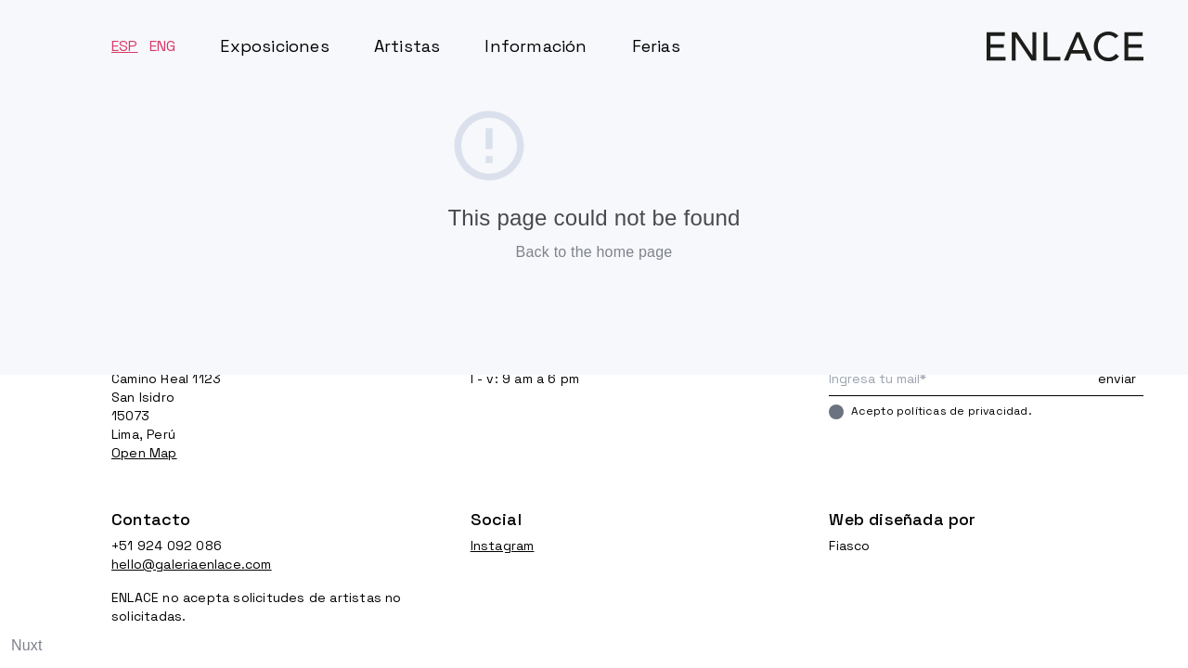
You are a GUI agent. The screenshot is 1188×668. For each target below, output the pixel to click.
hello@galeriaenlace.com (191, 564)
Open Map (144, 452)
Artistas (407, 46)
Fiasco (849, 545)
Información (535, 46)
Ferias (656, 46)
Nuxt (27, 645)
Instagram (503, 545)
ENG (162, 46)
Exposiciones (274, 46)
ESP (124, 46)
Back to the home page (594, 252)
